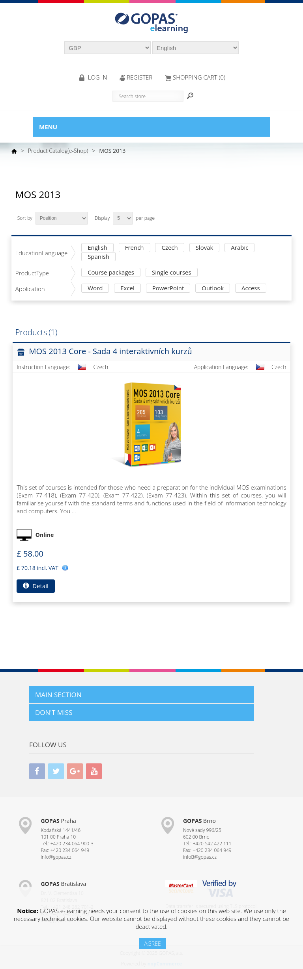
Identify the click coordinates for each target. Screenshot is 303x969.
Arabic (239, 248)
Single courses (171, 272)
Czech (169, 248)
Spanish (98, 257)
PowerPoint (168, 288)
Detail (35, 586)
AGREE (152, 943)
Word (95, 288)
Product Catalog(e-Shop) (58, 150)
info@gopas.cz (56, 857)
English (97, 248)
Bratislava (63, 883)
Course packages (111, 272)
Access (250, 288)
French (134, 248)
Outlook (213, 288)
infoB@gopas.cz (200, 857)
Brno (199, 820)
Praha (58, 820)
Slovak (204, 248)
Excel (127, 288)
